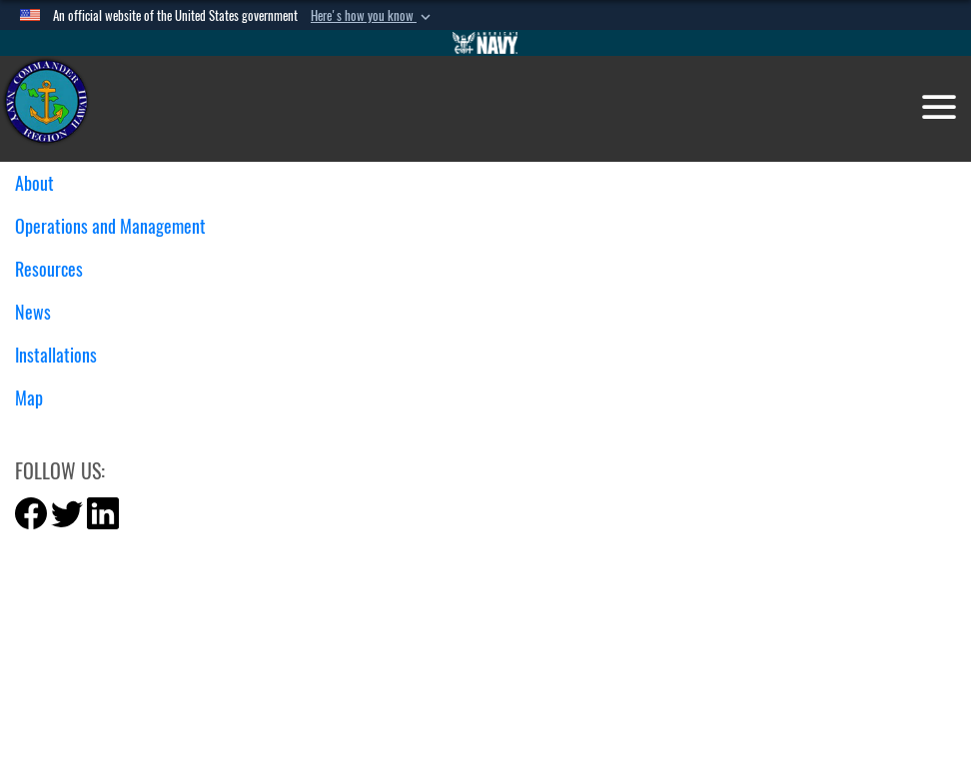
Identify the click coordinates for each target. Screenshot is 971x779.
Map (29, 398)
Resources (56, 269)
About (42, 183)
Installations (63, 355)
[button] (373, 16)
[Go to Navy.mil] (485, 43)
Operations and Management (118, 226)
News (40, 312)
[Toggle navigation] (939, 107)
